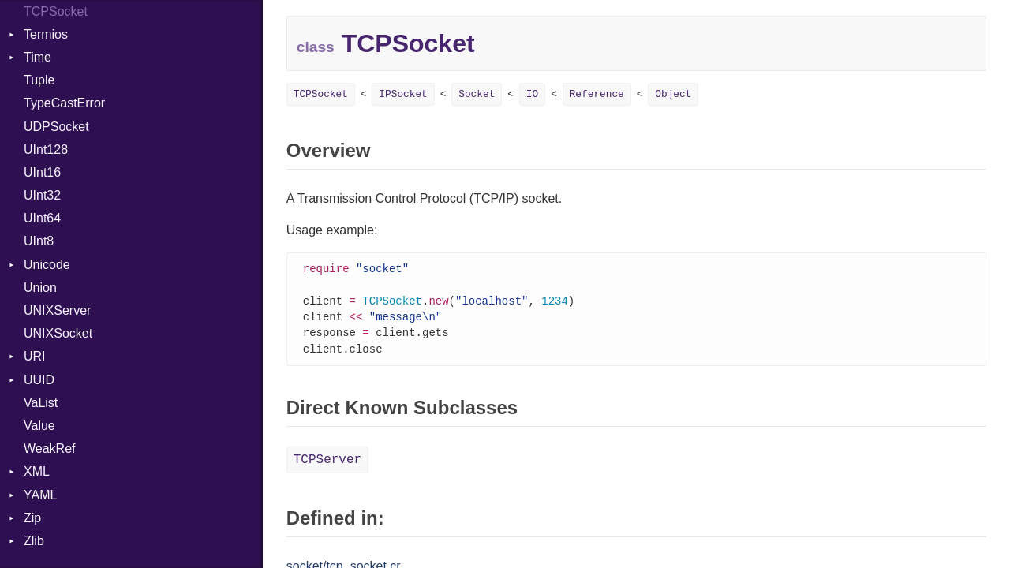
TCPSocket (321, 94)
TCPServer (327, 465)
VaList (41, 402)
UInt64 (42, 218)
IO (532, 94)
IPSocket (403, 94)
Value (39, 425)
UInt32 (42, 195)
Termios (46, 34)
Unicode (47, 264)
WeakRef (50, 448)
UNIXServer (57, 310)
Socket (476, 94)
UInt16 (42, 172)
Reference (597, 94)
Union (40, 287)
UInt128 (46, 149)
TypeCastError (64, 103)
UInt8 (39, 241)
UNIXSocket (58, 333)
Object (673, 94)
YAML (40, 495)
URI (35, 356)
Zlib (34, 540)
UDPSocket (56, 126)
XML (37, 471)
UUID (39, 380)
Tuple (39, 80)
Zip (32, 518)
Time (37, 57)
